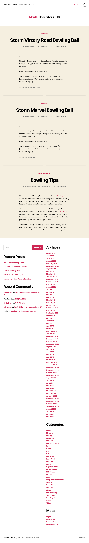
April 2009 (50, 388)
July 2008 (50, 412)
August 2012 (51, 287)
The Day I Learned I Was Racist (15, 267)
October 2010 (51, 342)
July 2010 (50, 350)
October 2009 (51, 373)
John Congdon (10, 4)
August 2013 (51, 269)
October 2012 (51, 285)
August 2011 (51, 316)
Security (49, 488)
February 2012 (51, 303)
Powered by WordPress (31, 538)
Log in (48, 517)
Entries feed (50, 520)
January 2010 (51, 365)
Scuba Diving (51, 485)
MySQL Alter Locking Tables (14, 263)
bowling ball (31, 88)
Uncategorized (44, 173)
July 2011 (49, 318)
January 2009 (51, 396)
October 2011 (51, 311)
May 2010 (50, 355)
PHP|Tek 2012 (20, 299)
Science (49, 483)
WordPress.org (52, 525)
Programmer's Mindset (55, 480)
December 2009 (52, 368)
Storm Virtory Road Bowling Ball (44, 40)
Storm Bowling (51, 493)
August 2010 (51, 347)
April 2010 (50, 357)
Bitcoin (48, 431)
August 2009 (51, 378)
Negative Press (52, 467)
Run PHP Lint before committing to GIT (28, 307)
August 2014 (51, 261)
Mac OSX (49, 462)
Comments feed (52, 522)
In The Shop (50, 457)
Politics (49, 475)
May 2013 (50, 272)
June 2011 (50, 321)
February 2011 (51, 331)
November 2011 (52, 308)
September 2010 (52, 344)
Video (48, 503)
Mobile (48, 464)
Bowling (44, 33)
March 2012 (50, 300)
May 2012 (50, 295)
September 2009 (52, 376)
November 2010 (52, 339)
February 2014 (51, 264)
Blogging (49, 433)
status (48, 490)
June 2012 (50, 292)
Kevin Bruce (7, 293)
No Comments (62, 47)
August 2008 (51, 409)
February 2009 (52, 394)
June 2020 (50, 256)
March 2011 (50, 329)
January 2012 (51, 305)
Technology (50, 496)
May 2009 (50, 386)
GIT (47, 451)
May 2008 (50, 417)
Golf (47, 454)
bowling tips (62, 196)
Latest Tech (50, 459)
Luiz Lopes (7, 307)
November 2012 (52, 282)
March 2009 (51, 391)
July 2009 (50, 381)
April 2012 (50, 298)
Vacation (49, 501)
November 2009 (52, 370)
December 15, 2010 (46, 47)
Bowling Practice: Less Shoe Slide (23, 311)
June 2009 (50, 383)
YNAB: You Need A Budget (13, 275)
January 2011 (51, 334)
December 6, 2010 (46, 187)
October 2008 (51, 404)
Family (48, 446)
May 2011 (49, 324)
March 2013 (50, 274)
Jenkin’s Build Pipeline (11, 271)
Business (49, 441)
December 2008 (52, 399)
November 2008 (52, 401)
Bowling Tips (44, 180)
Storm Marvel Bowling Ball (44, 110)
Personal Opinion (52, 470)
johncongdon (31, 47)
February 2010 (51, 363)
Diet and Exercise (52, 444)
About (76, 4)
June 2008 (50, 414)
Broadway (50, 438)
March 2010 (50, 360)
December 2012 (52, 279)
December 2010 (52, 337)
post (48, 477)
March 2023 (50, 253)
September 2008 (52, 407)
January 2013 (51, 277)
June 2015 (50, 259)
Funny (48, 449)
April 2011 (50, 326)
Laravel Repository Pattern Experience (18, 279)
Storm (38, 88)
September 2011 (52, 313)
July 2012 (50, 290)
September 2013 (52, 266)
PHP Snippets (51, 472)
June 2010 (50, 352)
